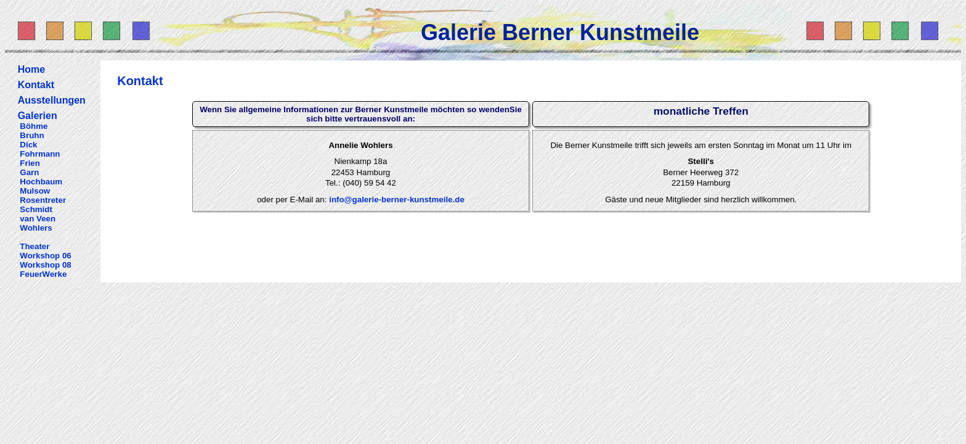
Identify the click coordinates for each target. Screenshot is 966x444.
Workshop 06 (45, 255)
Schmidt (36, 209)
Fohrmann (40, 153)
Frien (30, 163)
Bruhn (32, 135)
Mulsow (35, 190)
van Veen (37, 218)
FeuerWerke (43, 274)
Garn (29, 172)
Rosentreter (43, 200)
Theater (34, 246)
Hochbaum (41, 181)
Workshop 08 (45, 264)
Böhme (33, 126)
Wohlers (36, 227)
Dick (28, 144)
